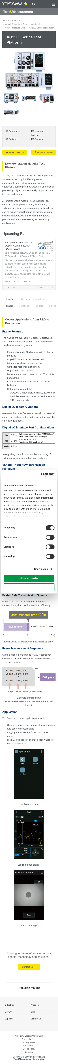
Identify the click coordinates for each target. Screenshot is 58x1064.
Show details (41, 569)
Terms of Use (29, 1045)
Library (8, 1012)
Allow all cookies (29, 578)
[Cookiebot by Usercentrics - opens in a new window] (41, 475)
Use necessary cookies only (28, 587)
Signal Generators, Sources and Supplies (23, 24)
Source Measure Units (15, 28)
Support (9, 1019)
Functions (24, 306)
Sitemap (29, 1052)
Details (9, 299)
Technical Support (44, 152)
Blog (33, 1012)
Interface (39, 306)
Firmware (39, 139)
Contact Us (28, 967)
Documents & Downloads (33, 299)
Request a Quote (15, 152)
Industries (9, 1005)
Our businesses (29, 1039)
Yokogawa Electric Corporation (29, 1036)
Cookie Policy (29, 1049)
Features (9, 306)
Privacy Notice (28, 1042)
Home (6, 20)
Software (13, 139)
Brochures (14, 131)
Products (16, 20)
